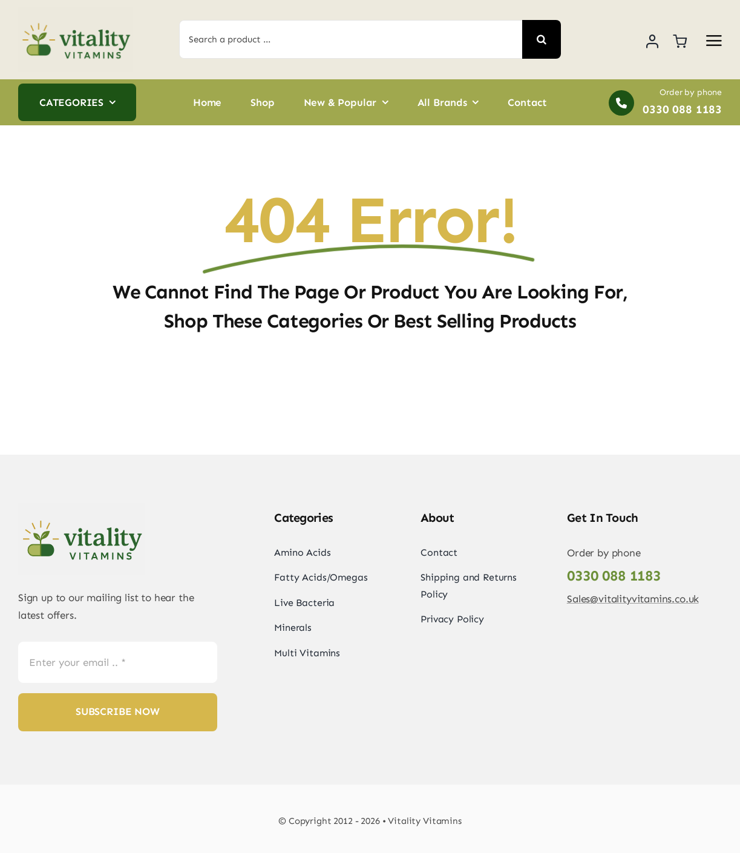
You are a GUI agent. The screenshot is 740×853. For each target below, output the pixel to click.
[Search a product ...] (350, 39)
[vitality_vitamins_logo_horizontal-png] (75, 12)
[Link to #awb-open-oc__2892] (714, 40)
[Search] (541, 39)
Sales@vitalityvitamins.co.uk (633, 599)
